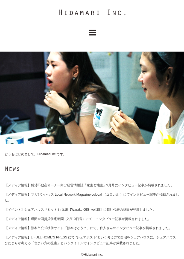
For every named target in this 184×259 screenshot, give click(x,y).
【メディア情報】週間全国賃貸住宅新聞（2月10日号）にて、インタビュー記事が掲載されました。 (78, 219)
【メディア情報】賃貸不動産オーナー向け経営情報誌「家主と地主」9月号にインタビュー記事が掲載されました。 (89, 185)
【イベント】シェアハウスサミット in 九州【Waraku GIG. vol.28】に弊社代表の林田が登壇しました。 (80, 210)
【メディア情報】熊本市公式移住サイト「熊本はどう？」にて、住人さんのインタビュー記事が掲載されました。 (88, 228)
